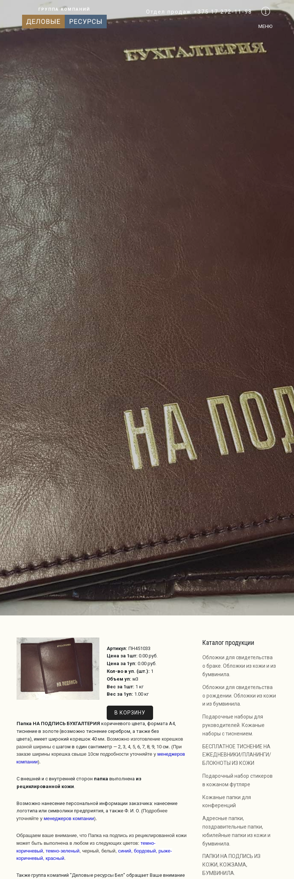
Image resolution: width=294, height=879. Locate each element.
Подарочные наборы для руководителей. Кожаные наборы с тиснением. (233, 725)
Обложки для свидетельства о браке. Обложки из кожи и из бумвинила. (239, 665)
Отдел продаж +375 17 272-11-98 (199, 11)
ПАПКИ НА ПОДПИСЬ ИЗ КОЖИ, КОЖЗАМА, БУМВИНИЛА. (231, 864)
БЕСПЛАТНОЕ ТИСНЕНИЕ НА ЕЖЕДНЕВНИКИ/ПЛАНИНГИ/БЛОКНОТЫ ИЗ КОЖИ (236, 755)
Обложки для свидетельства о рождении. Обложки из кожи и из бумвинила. (239, 695)
